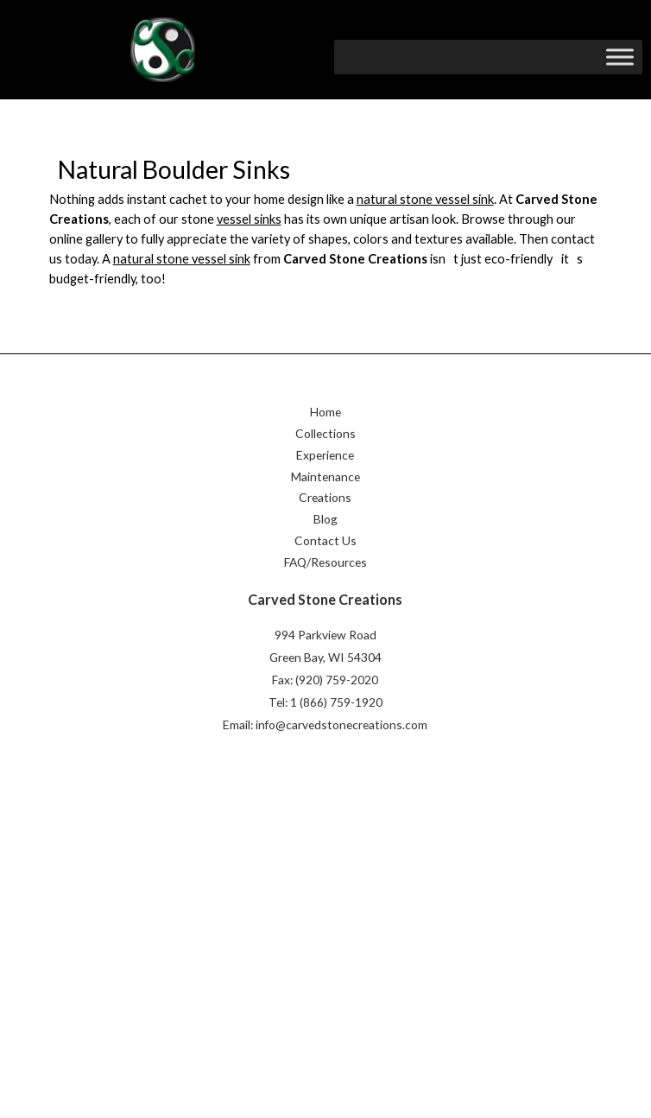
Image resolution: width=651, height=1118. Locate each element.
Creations (325, 500)
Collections (325, 436)
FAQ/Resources (325, 564)
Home (325, 414)
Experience (325, 457)
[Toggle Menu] (620, 56)
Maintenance (325, 479)
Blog (325, 521)
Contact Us (325, 543)
